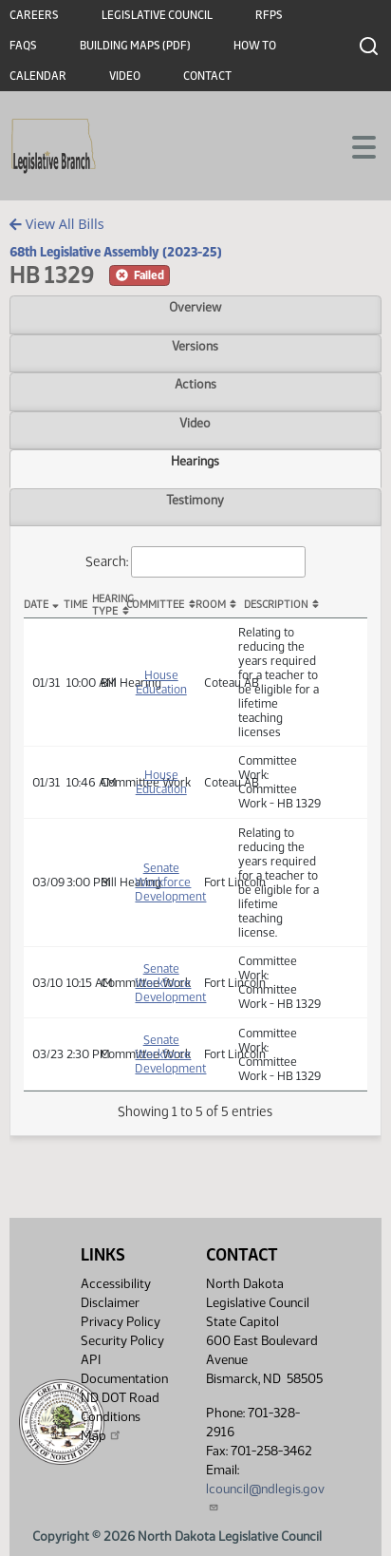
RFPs (269, 15)
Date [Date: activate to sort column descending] (36, 604)
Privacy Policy (120, 1322)
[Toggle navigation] (354, 145)
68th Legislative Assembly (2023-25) (115, 251)
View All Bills (56, 224)
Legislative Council (157, 15)
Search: (195, 562)
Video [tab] (195, 422)
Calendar (37, 76)
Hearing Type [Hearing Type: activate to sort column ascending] (109, 605)
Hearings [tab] (195, 460)
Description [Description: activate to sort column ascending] (275, 604)
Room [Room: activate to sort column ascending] (211, 604)
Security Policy (122, 1341)
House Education (161, 682)
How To (254, 45)
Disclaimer (110, 1303)
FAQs (23, 45)
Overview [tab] (195, 306)
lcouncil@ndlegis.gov (265, 1496)
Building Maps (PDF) (135, 45)
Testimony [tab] (195, 499)
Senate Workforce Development (170, 882)
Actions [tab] (195, 383)
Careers (34, 15)
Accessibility (116, 1284)
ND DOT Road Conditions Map (120, 1417)
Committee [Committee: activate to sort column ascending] (155, 604)
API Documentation (124, 1369)
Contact (207, 76)
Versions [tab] (195, 345)
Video (124, 76)
